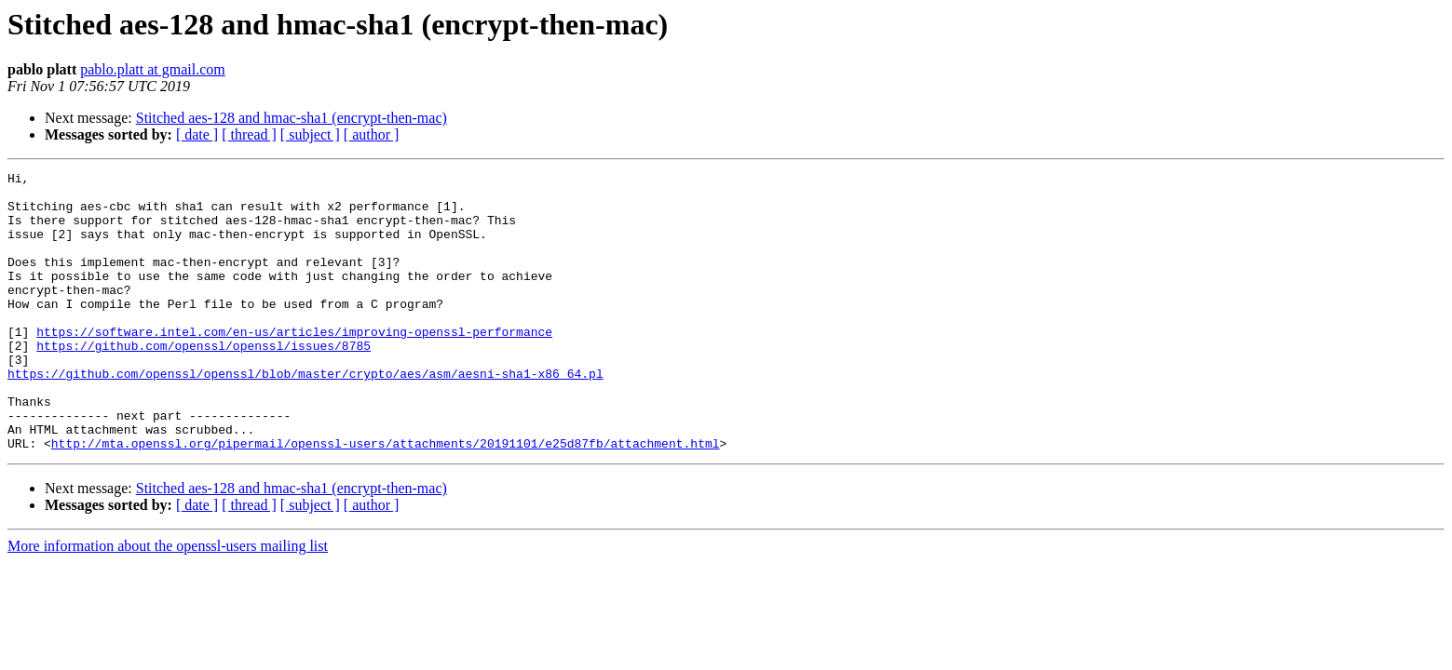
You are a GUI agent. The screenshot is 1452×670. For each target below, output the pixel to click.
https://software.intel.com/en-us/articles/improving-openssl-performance (294, 364)
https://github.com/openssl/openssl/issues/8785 (203, 381)
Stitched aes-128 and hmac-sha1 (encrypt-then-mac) (291, 118)
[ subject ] (310, 134)
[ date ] (197, 134)
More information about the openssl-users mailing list (167, 602)
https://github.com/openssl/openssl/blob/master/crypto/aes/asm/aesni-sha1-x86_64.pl (305, 415)
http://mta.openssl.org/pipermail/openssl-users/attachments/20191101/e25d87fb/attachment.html (385, 498)
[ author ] (372, 134)
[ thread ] (249, 134)
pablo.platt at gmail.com (152, 69)
